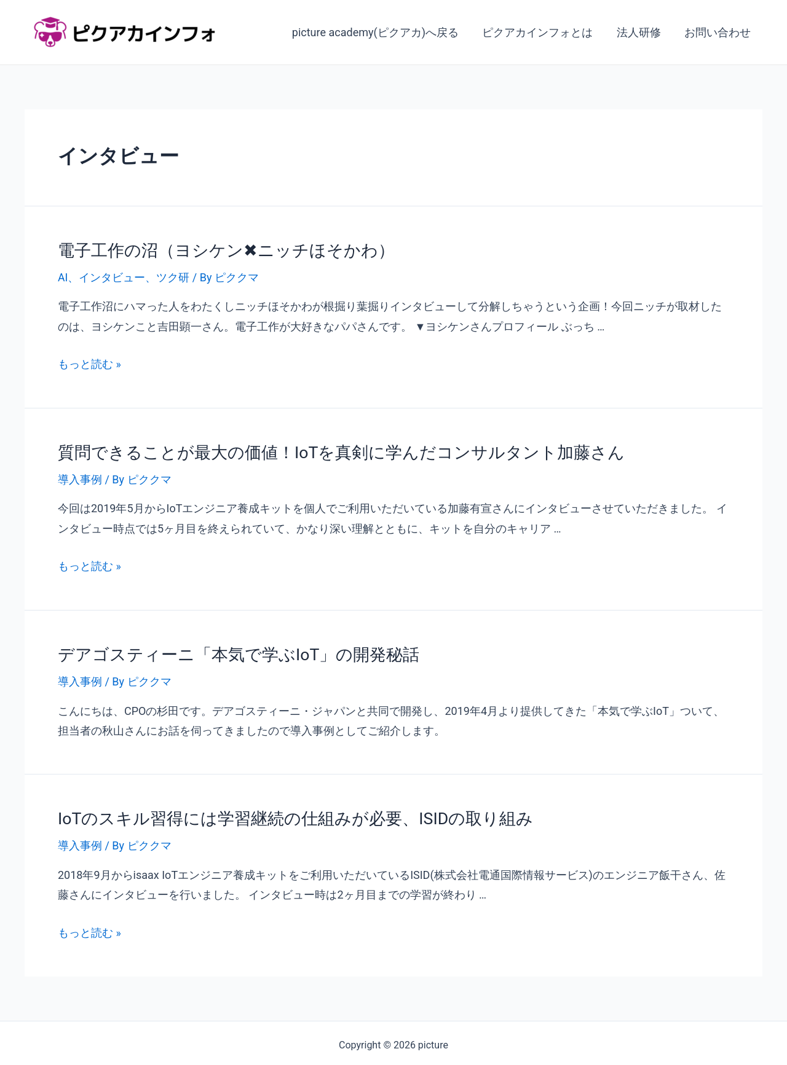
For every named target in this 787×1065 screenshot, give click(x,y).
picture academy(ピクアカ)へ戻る (380, 32)
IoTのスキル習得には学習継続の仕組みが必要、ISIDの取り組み (287, 815)
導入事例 (80, 477)
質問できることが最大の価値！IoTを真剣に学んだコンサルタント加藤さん (331, 451)
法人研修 (641, 32)
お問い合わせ (718, 32)
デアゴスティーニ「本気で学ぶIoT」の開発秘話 (232, 651)
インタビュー (112, 276)
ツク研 (173, 276)
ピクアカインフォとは (541, 32)
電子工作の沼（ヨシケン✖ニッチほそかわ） (220, 250)
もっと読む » (89, 362)
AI (63, 276)
